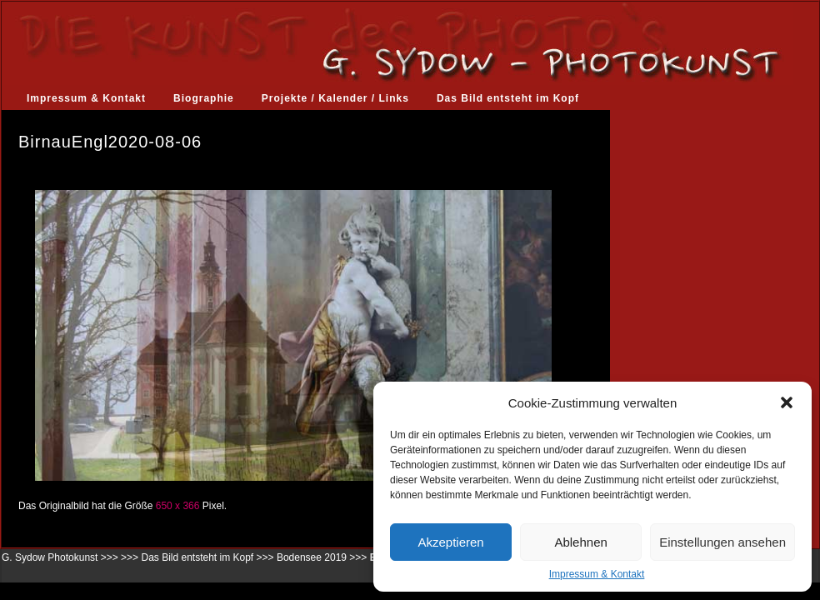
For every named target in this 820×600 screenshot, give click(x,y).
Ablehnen (580, 542)
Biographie (203, 98)
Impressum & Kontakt (597, 574)
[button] (786, 402)
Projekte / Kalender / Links (335, 98)
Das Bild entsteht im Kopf (508, 98)
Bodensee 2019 (312, 557)
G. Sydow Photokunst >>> (60, 557)
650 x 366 (178, 506)
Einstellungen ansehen (722, 542)
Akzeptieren (450, 542)
